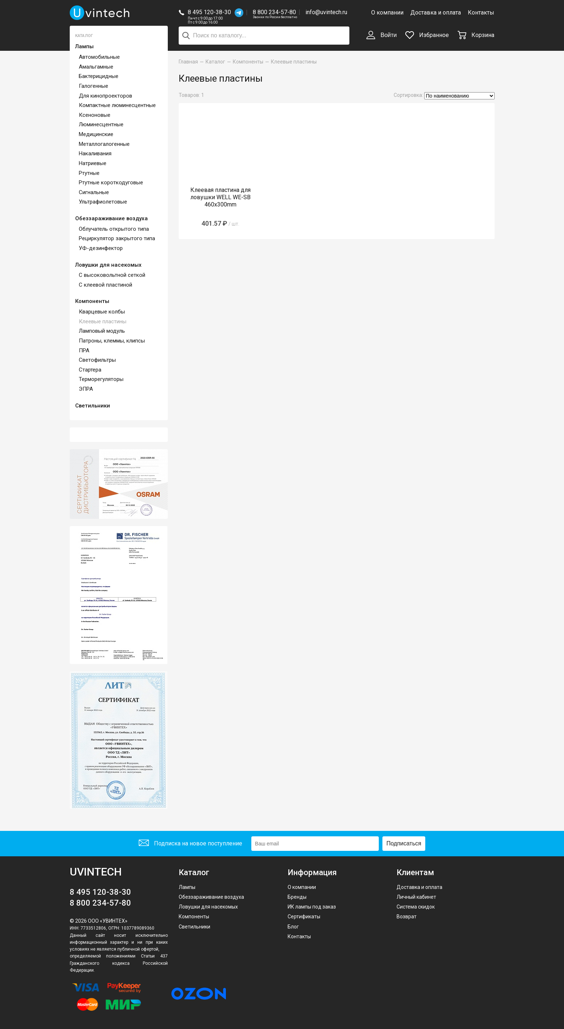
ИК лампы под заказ (312, 907)
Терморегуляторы (101, 379)
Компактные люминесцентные (117, 105)
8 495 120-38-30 (209, 12)
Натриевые (92, 163)
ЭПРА (86, 389)
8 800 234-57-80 (275, 12)
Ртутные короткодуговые (111, 182)
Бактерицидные (98, 76)
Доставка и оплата (435, 12)
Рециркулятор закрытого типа (117, 238)
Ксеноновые (94, 115)
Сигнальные (94, 192)
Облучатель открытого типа (114, 229)
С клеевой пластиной (105, 285)
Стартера (90, 369)
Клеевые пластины (102, 321)
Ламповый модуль (102, 331)
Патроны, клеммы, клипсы (112, 340)
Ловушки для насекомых (108, 265)
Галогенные (93, 86)
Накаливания (95, 153)
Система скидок (416, 907)
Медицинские (96, 134)
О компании (387, 12)
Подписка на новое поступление (190, 843)
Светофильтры (97, 360)
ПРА (84, 350)
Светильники (92, 405)
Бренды (297, 897)
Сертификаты (304, 916)
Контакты (481, 12)
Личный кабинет (416, 897)
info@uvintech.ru (326, 12)
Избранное (427, 35)
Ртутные (89, 173)
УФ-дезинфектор (101, 248)
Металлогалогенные (104, 144)
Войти (381, 35)
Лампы (84, 46)
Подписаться (403, 843)
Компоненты (92, 301)
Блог (293, 927)
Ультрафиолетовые (103, 201)
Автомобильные (99, 57)
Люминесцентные (101, 124)
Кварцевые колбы (102, 311)
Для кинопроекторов (105, 96)
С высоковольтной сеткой (112, 275)
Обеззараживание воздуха (111, 218)
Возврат (407, 916)
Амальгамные (96, 66)
